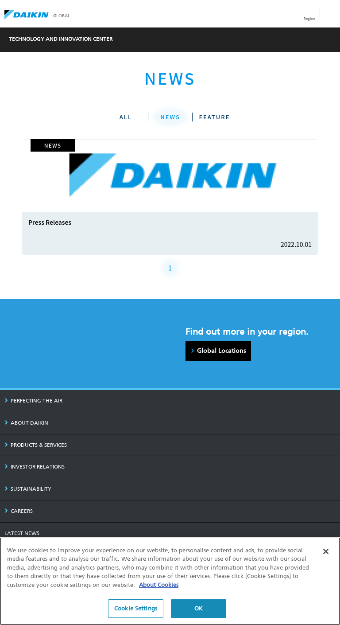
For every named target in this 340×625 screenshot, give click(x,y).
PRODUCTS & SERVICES (35, 445)
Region (309, 18)
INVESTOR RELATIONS (34, 467)
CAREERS (18, 511)
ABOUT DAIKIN (26, 423)
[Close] (326, 551)
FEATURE (214, 117)
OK (198, 608)
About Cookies (158, 585)
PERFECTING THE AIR (33, 401)
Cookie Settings (135, 608)
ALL (126, 117)
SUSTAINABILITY (27, 489)
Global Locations (221, 351)
